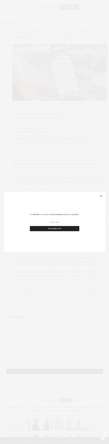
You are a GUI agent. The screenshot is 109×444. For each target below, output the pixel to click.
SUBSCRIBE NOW (54, 229)
